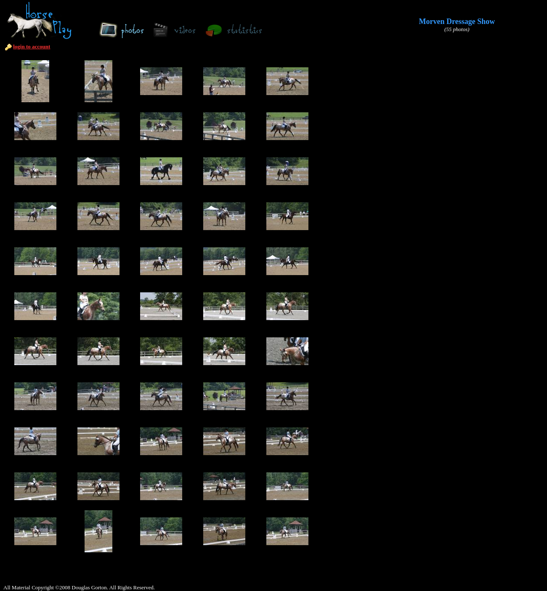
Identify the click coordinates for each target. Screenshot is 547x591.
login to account (31, 46)
